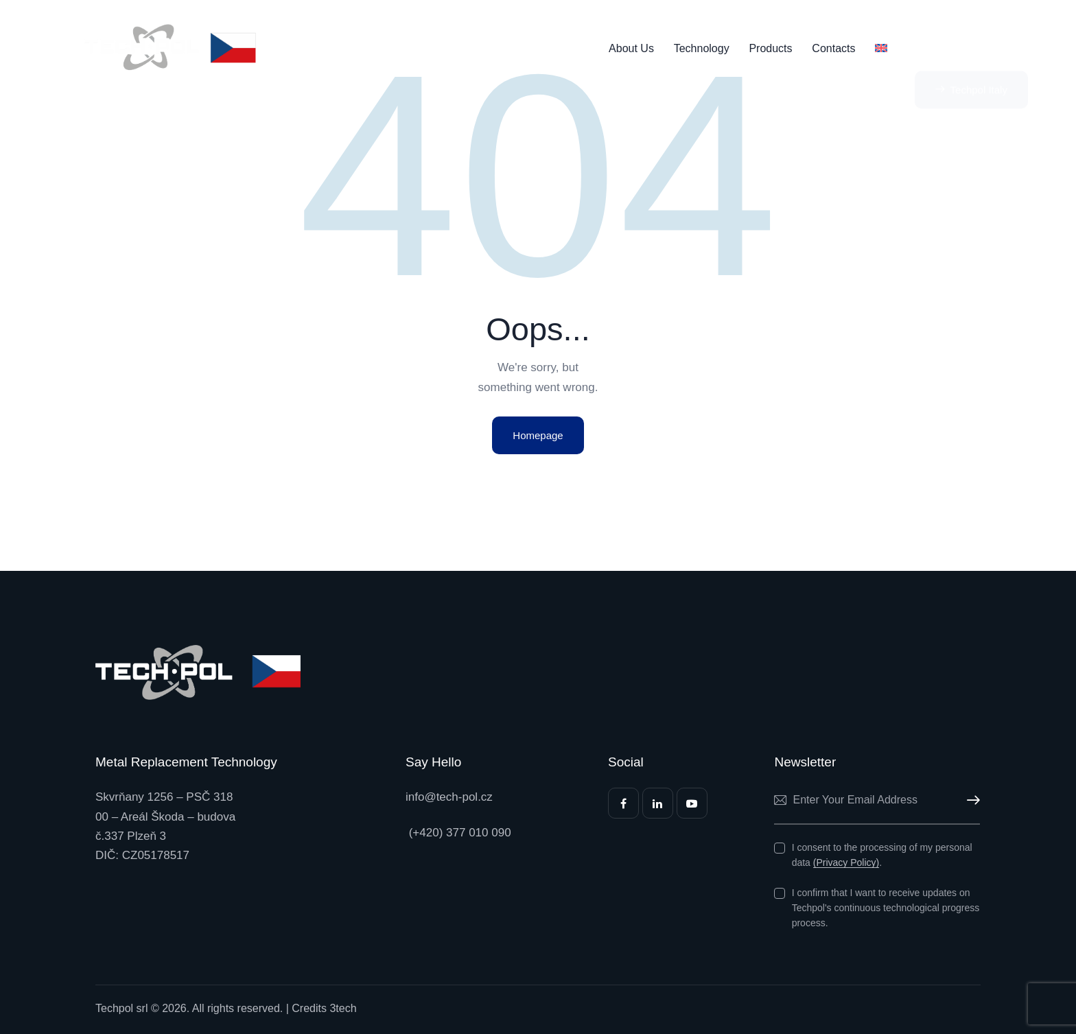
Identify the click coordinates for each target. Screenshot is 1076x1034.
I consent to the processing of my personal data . (882, 855)
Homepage (538, 435)
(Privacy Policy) (846, 863)
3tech (342, 1008)
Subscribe (969, 800)
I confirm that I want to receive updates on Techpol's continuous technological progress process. (886, 907)
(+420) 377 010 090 (458, 832)
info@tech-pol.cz (449, 796)
